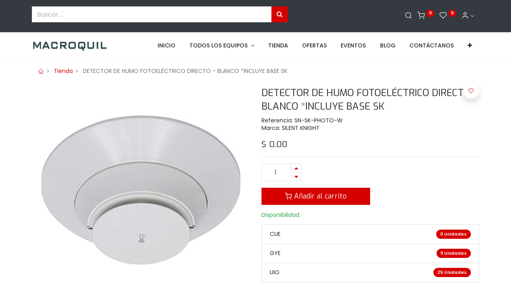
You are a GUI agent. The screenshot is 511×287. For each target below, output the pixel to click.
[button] (469, 46)
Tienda (63, 71)
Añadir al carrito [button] (316, 196)
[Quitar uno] (296, 177)
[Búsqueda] (279, 14)
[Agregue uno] (296, 168)
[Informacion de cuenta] (467, 16)
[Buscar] (408, 16)
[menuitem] (166, 46)
